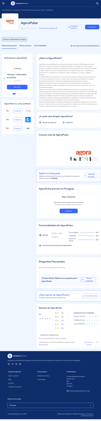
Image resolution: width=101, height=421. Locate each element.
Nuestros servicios (43, 376)
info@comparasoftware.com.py (78, 391)
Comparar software (73, 27)
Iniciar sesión (41, 379)
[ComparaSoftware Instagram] (20, 364)
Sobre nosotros (13, 376)
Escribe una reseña (91, 343)
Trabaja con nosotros (15, 387)
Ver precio (92, 27)
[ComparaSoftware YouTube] (12, 364)
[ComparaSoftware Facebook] (16, 364)
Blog (9, 379)
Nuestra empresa (14, 372)
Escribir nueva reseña (48, 28)
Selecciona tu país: (14, 399)
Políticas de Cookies (79, 414)
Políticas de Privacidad (64, 414)
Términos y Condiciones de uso (87, 415)
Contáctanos (71, 372)
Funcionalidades (40, 46)
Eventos (11, 383)
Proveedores (42, 372)
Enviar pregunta (87, 279)
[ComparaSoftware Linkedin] (9, 364)
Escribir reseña (90, 296)
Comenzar (68, 211)
